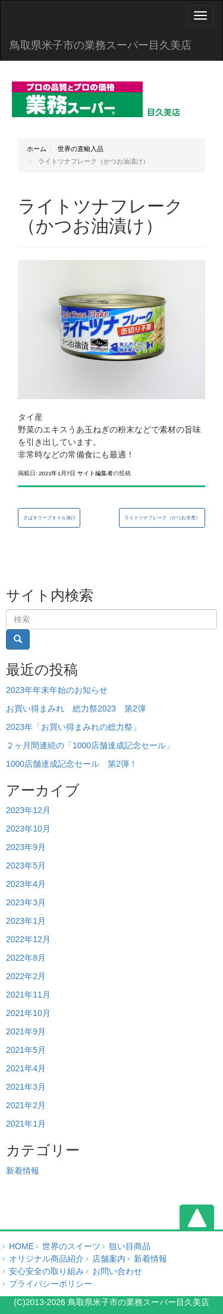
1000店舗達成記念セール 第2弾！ (71, 764)
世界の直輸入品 (79, 148)
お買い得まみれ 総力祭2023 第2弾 (76, 708)
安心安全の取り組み (46, 1271)
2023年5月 (26, 865)
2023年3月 (26, 902)
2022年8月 (26, 957)
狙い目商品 (129, 1246)
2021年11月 (28, 994)
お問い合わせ (117, 1271)
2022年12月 (28, 939)
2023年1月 (26, 921)
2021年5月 (26, 1050)
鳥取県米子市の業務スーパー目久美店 (100, 45)
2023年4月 (26, 884)
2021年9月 (26, 1031)
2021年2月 (26, 1105)
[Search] (111, 619)
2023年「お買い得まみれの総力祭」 (73, 727)
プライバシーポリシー (50, 1283)
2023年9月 (26, 847)
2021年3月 (26, 1087)
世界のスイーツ (71, 1246)
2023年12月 (28, 810)
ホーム (36, 148)
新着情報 (22, 1170)
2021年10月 (28, 1013)
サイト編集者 (95, 473)
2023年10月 (28, 828)
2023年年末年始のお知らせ (57, 690)
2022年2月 (26, 976)
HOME (21, 1246)
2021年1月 (26, 1123)
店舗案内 (108, 1258)
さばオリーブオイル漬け (49, 517)
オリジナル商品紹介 (46, 1258)
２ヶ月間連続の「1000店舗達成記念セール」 (90, 745)
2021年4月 (26, 1068)
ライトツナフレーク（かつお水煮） (162, 517)
